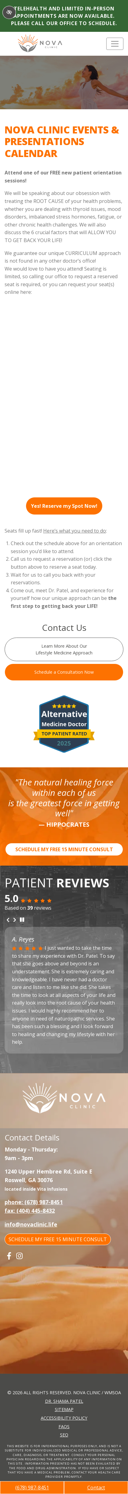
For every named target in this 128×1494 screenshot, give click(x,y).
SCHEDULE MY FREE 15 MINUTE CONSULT (64, 849)
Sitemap (64, 1409)
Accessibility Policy (64, 1418)
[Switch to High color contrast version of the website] (9, 12)
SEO (64, 1435)
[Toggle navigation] (114, 44)
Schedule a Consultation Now (64, 672)
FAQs (64, 1426)
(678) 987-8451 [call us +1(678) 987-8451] (32, 1487)
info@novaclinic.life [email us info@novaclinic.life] (31, 1224)
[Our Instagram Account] (19, 1256)
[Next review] (14, 920)
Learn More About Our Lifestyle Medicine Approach (64, 649)
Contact (96, 1487)
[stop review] (22, 919)
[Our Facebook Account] (9, 1256)
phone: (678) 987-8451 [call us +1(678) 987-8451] (34, 1202)
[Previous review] (8, 920)
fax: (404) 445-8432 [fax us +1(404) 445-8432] (30, 1210)
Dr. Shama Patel (64, 1401)
